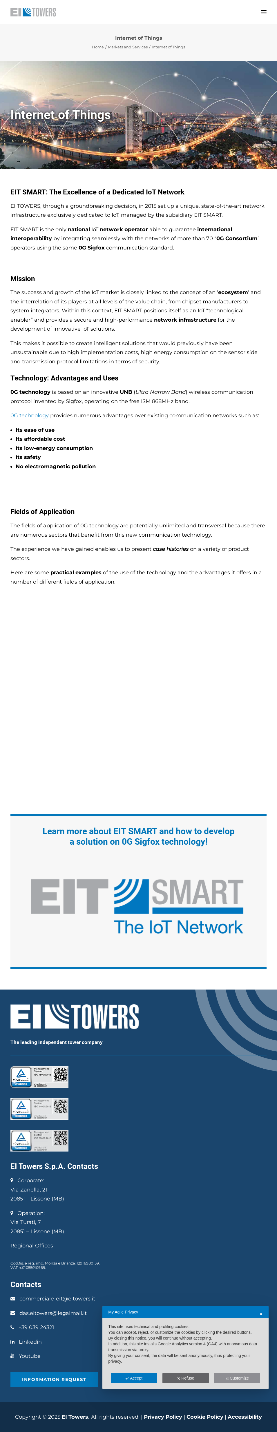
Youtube (30, 1356)
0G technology (29, 415)
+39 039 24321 (36, 1327)
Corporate (26, 1180)
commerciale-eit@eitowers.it (57, 1299)
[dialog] (185, 1347)
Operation (27, 1213)
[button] (263, 12)
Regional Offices (31, 1245)
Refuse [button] (185, 1378)
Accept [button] (134, 1378)
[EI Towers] (33, 12)
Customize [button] (237, 1378)
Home (98, 47)
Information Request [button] (54, 1379)
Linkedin (30, 1342)
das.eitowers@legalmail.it (53, 1313)
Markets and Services (128, 47)
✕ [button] (261, 1314)
